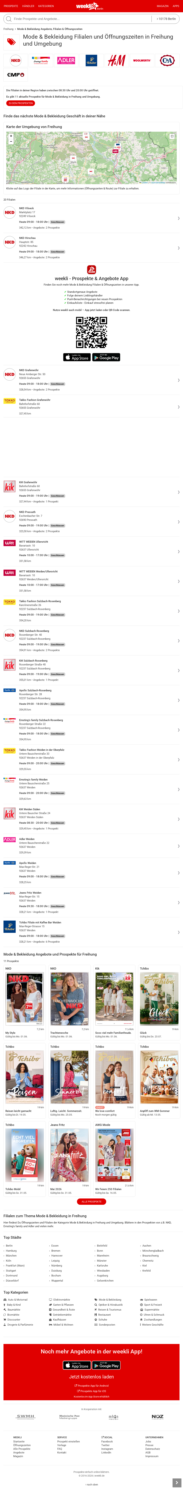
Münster (101, 1260)
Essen (54, 1245)
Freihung (8, 29)
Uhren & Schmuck (152, 1314)
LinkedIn (106, 1452)
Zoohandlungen (151, 1319)
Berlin (100, 8)
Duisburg (55, 1270)
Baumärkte (11, 1309)
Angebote (18, 1452)
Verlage (61, 1445)
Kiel (143, 1265)
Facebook (107, 1441)
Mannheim (102, 1255)
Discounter (11, 1319)
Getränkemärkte (60, 1314)
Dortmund (10, 1275)
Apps (176, 6)
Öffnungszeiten (22, 1445)
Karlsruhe (101, 1265)
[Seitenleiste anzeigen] (177, 1482)
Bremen (54, 1250)
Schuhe (101, 1319)
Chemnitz (147, 1260)
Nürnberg (55, 1265)
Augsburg (101, 1275)
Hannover (56, 1255)
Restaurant (103, 1314)
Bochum (55, 1275)
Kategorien (46, 6)
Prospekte (11, 6)
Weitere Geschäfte (152, 1324)
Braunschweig (149, 1255)
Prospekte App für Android (91, 1385)
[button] (172, 136)
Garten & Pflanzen (61, 1304)
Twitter (105, 1445)
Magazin (163, 6)
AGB (147, 1452)
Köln (7, 1260)
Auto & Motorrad (15, 1299)
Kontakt (61, 1452)
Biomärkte (11, 1314)
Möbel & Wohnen (61, 1324)
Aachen (145, 1245)
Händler (28, 6)
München (10, 1255)
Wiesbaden (102, 1270)
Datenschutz (152, 1448)
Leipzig (54, 1260)
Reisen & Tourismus (108, 1309)
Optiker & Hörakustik (109, 1304)
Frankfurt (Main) (14, 1265)
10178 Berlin (166, 19)
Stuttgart (9, 1270)
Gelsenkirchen (104, 1280)
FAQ (59, 1448)
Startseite (19, 1441)
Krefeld (145, 1270)
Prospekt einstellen (68, 1441)
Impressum (151, 1456)
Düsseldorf (11, 1280)
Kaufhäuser (57, 1319)
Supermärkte (149, 1309)
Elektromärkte (59, 1299)
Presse (149, 1445)
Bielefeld (101, 1245)
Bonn (99, 1250)
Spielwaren (148, 1299)
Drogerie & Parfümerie (18, 1324)
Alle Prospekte (92, 1201)
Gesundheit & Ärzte (62, 1309)
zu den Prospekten (21, 103)
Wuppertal (56, 1280)
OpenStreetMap (158, 183)
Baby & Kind (12, 1304)
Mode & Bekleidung (108, 1299)
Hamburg (10, 1250)
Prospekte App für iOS (91, 1391)
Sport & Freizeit (151, 1304)
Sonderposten (105, 1324)
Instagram (107, 1448)
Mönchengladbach (152, 1250)
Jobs (148, 1441)
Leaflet (143, 183)
